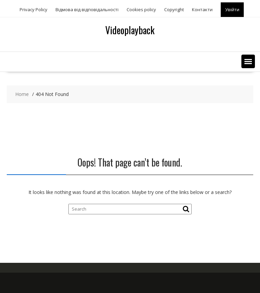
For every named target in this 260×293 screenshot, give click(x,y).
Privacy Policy (33, 9)
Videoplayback (129, 30)
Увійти (232, 9)
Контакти (202, 9)
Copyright (174, 9)
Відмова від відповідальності (87, 9)
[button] (248, 61)
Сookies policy (141, 9)
